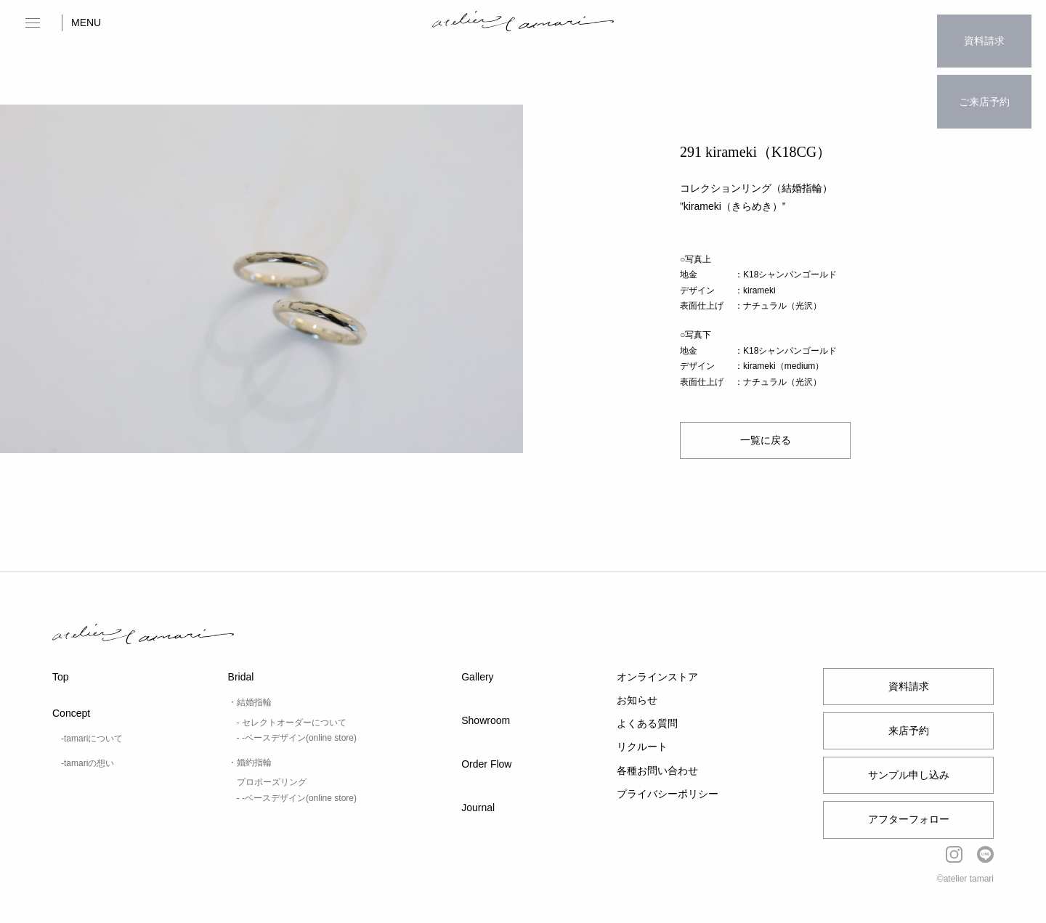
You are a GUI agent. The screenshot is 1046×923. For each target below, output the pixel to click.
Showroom (485, 720)
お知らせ (637, 700)
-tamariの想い (87, 763)
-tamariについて (92, 738)
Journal (478, 807)
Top (60, 677)
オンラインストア (657, 677)
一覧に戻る (765, 439)
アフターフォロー (908, 819)
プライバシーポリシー (667, 794)
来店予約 (908, 730)
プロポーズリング (272, 782)
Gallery (477, 677)
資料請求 (984, 32)
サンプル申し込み (908, 775)
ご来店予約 (984, 77)
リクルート (642, 746)
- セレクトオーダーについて (291, 722)
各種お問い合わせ (657, 770)
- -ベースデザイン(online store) (297, 738)
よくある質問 (647, 723)
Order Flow (486, 764)
